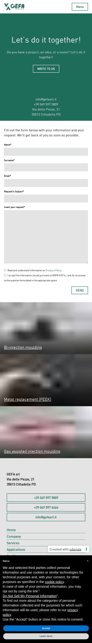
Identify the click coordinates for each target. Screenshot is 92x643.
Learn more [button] (46, 636)
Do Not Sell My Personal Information (30, 596)
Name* (7, 144)
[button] (87, 560)
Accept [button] (46, 628)
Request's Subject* (14, 191)
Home (11, 530)
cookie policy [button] (54, 582)
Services (13, 543)
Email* (7, 175)
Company (14, 536)
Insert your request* (14, 207)
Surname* (9, 160)
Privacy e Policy (53, 270)
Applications (16, 549)
